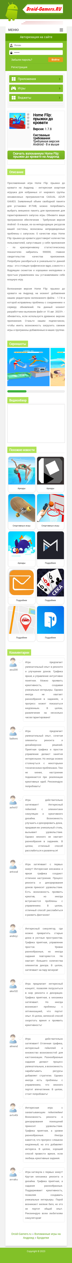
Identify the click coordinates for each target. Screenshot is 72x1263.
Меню (35, 30)
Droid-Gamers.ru (21, 1233)
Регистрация (19, 67)
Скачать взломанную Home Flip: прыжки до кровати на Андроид (36, 154)
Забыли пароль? (21, 59)
